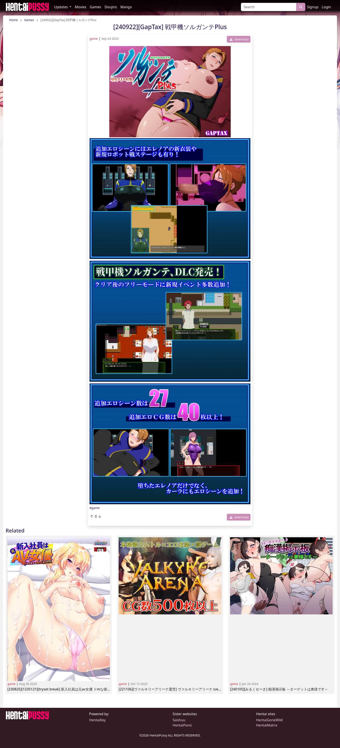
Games (95, 7)
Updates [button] (61, 7)
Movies (80, 7)
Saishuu (179, 720)
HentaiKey (97, 720)
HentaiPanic (182, 725)
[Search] (268, 7)
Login (326, 7)
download (239, 39)
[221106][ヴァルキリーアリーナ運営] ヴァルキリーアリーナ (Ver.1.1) (170, 689)
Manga (126, 7)
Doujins (111, 7)
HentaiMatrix (266, 725)
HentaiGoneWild (269, 720)
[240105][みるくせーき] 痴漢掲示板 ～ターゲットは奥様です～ (279, 689)
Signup (312, 7)
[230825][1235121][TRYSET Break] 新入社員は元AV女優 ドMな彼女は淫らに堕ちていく (58, 689)
